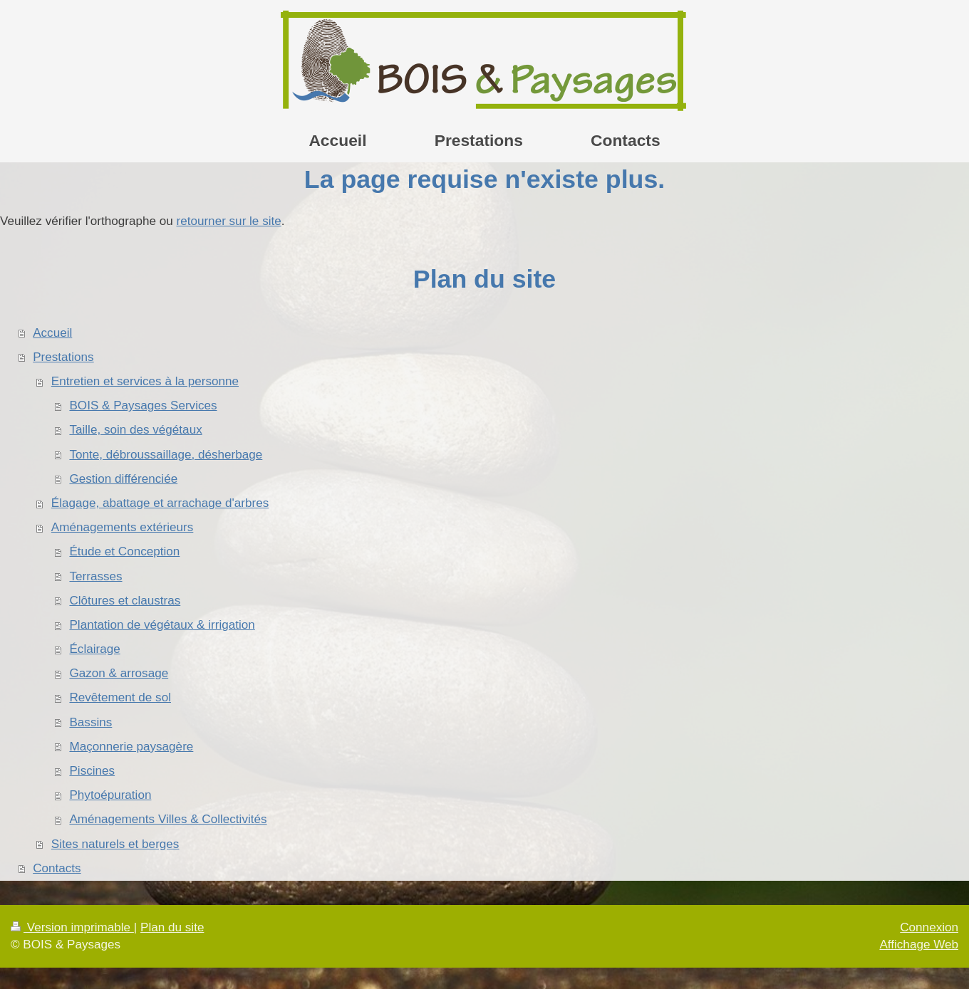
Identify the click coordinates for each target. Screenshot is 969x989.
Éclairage (94, 649)
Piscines (92, 771)
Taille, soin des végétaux (135, 429)
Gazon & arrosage (118, 673)
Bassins (90, 722)
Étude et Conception (124, 551)
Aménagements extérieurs (122, 527)
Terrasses (95, 576)
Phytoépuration (110, 795)
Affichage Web (918, 944)
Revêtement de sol (120, 697)
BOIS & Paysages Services (143, 405)
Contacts (57, 868)
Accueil (52, 333)
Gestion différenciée (123, 479)
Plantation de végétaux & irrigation (161, 625)
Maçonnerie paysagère (131, 746)
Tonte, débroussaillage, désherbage (165, 454)
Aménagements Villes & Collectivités (167, 819)
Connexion (929, 927)
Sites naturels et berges (115, 844)
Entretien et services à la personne (145, 381)
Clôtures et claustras (124, 600)
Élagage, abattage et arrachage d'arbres (160, 503)
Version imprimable (72, 927)
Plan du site (172, 927)
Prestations (63, 357)
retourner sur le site (228, 221)
